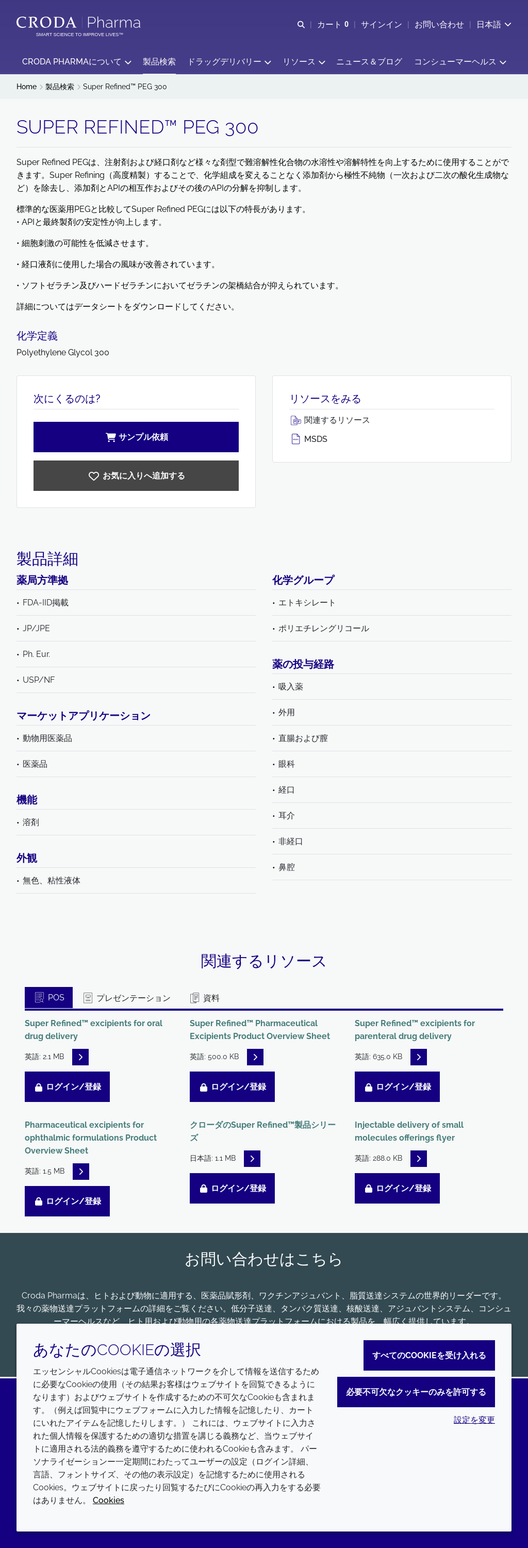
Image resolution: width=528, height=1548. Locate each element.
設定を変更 (474, 1420)
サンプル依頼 (136, 438)
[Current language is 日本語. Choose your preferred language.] (494, 24)
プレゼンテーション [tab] (126, 999)
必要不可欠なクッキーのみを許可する (416, 1392)
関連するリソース (329, 421)
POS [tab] (48, 999)
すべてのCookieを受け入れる (429, 1355)
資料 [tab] (204, 999)
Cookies (108, 1500)
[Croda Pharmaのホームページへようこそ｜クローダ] (79, 22)
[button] (76, 62)
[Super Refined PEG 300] (136, 477)
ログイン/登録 (67, 1088)
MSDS (308, 441)
